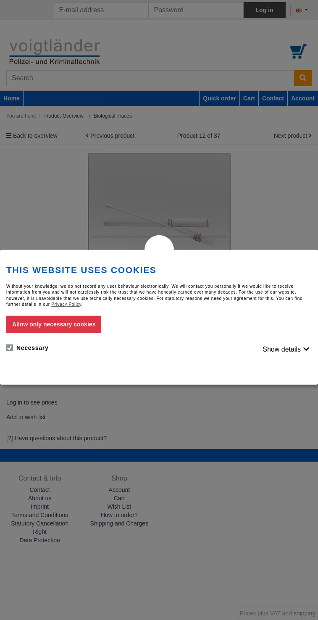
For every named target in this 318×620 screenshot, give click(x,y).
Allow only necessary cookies (53, 324)
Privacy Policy (66, 304)
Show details (282, 349)
